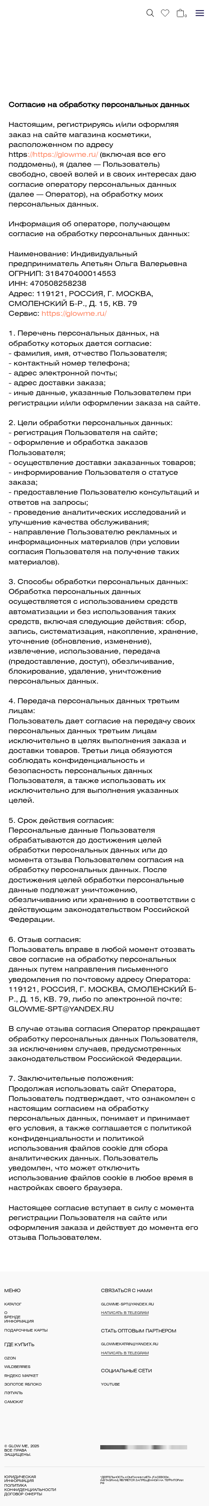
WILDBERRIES (17, 1367)
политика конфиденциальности (30, 1488)
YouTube (110, 1384)
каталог (12, 1304)
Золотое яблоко (23, 1384)
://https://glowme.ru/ (62, 155)
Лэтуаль (13, 1393)
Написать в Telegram (125, 1313)
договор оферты (23, 1494)
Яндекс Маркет (21, 1376)
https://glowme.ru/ (74, 314)
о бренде (12, 1315)
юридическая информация (20, 1479)
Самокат (13, 1402)
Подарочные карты (26, 1330)
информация (19, 1321)
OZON (10, 1358)
